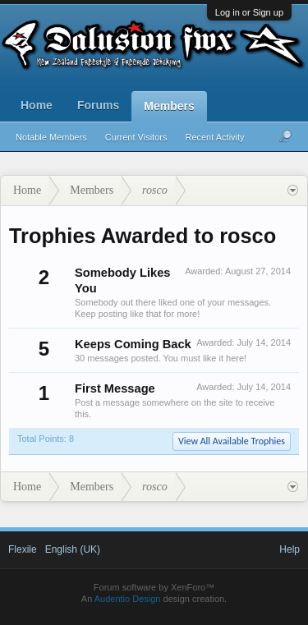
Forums (98, 105)
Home (37, 105)
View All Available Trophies (231, 441)
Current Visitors (136, 137)
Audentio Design (127, 599)
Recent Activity (214, 137)
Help (289, 549)
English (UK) (72, 549)
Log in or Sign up (249, 12)
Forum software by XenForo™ (154, 587)
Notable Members (51, 137)
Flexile (22, 549)
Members (169, 106)
